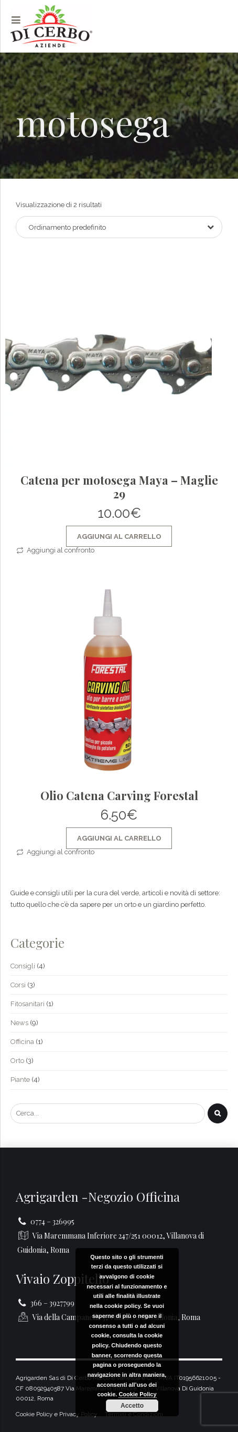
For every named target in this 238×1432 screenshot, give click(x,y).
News (19, 1023)
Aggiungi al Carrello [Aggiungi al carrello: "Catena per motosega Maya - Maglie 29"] (119, 536)
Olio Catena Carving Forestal (119, 795)
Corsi (18, 985)
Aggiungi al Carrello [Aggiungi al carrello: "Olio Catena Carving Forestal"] (119, 838)
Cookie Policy (137, 1394)
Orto (17, 1061)
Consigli (22, 966)
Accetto (132, 1405)
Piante (20, 1079)
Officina (22, 1042)
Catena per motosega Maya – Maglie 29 (119, 487)
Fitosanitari (27, 1004)
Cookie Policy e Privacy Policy (56, 1414)
